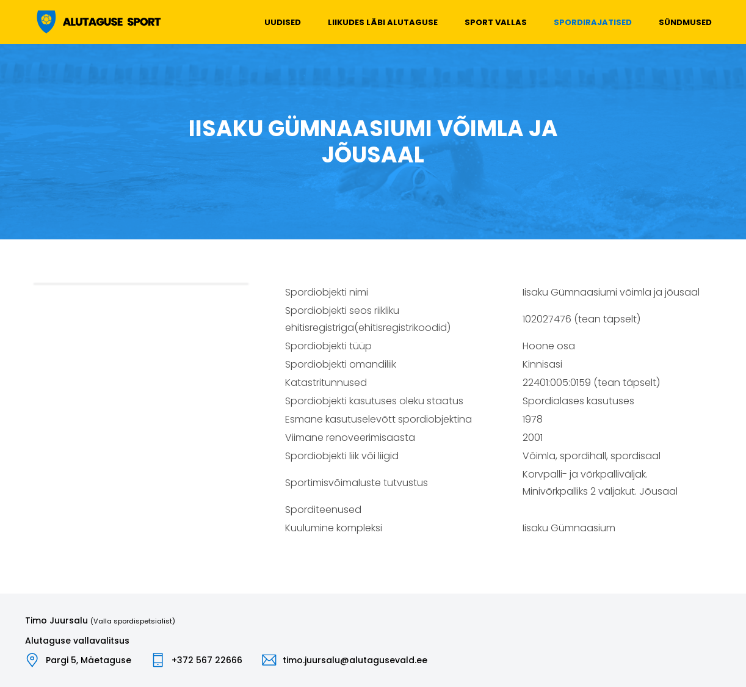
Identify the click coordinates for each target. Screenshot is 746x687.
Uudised (282, 22)
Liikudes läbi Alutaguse (383, 22)
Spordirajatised (593, 22)
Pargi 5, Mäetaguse (88, 660)
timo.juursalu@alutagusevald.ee (355, 660)
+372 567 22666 (207, 660)
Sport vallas (496, 22)
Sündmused (685, 22)
